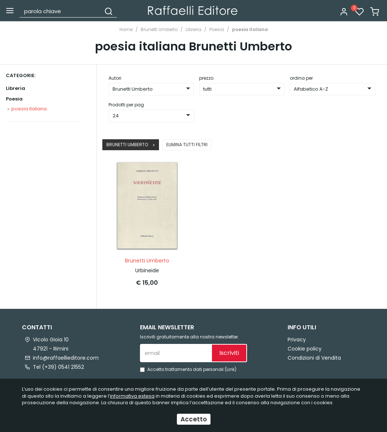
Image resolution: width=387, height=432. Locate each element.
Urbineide (147, 270)
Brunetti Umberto (159, 29)
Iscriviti (229, 353)
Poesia (216, 29)
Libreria (193, 29)
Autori (115, 78)
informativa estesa (132, 396)
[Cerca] (108, 11)
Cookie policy (305, 348)
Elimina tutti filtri (187, 144)
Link (231, 369)
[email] (175, 353)
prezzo (206, 78)
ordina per (301, 78)
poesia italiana (250, 29)
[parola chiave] (60, 11)
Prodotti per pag (126, 105)
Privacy (297, 339)
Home (126, 29)
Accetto (194, 419)
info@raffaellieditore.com (66, 357)
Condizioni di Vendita (314, 357)
